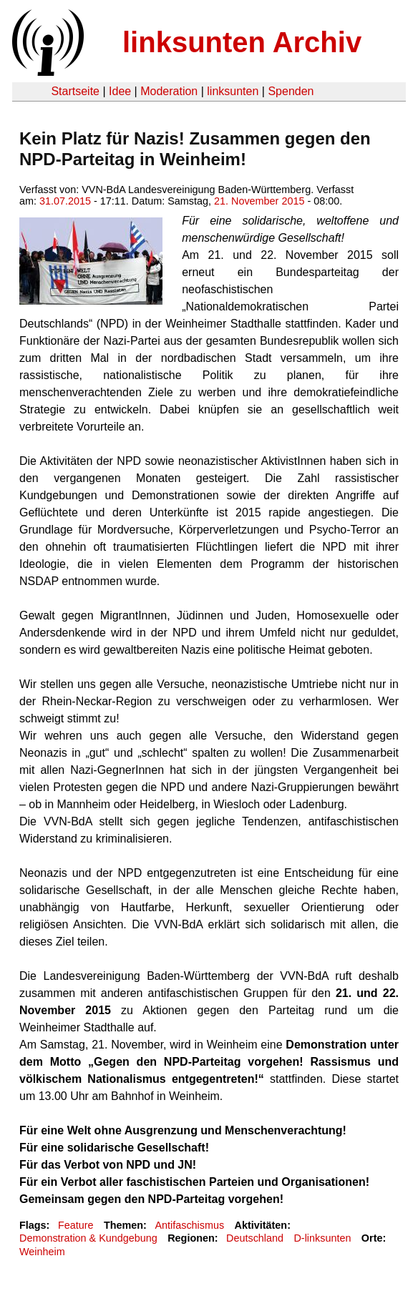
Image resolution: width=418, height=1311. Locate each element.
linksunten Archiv (241, 42)
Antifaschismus (189, 1225)
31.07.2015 (65, 201)
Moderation (169, 91)
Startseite (75, 91)
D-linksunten (322, 1238)
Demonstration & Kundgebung (88, 1238)
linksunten (232, 91)
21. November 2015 (259, 201)
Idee (120, 91)
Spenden (291, 91)
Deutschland (254, 1238)
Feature (76, 1225)
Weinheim (42, 1251)
